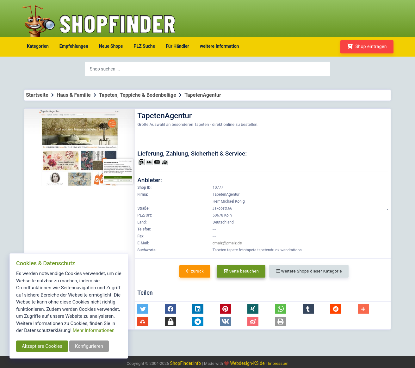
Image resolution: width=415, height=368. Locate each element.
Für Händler (177, 46)
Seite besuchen (241, 271)
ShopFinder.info (185, 363)
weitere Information (219, 46)
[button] (142, 309)
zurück (195, 271)
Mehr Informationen (94, 330)
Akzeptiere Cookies (42, 346)
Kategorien (38, 46)
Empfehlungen (73, 46)
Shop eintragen (367, 46)
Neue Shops (111, 46)
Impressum (278, 363)
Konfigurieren (89, 346)
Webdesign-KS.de (248, 363)
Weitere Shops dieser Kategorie (309, 271)
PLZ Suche (144, 46)
